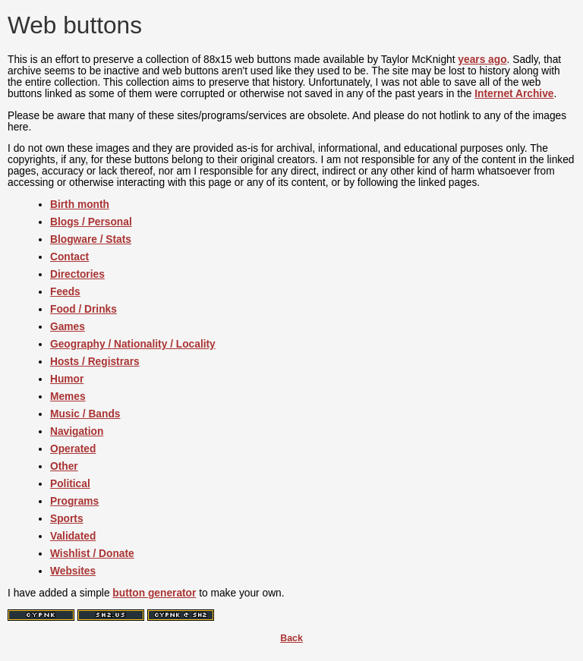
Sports (67, 518)
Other (64, 466)
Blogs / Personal (91, 222)
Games (67, 326)
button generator (154, 593)
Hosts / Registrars (95, 361)
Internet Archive (513, 93)
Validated (73, 536)
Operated (73, 449)
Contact (69, 257)
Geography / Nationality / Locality (133, 344)
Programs (74, 501)
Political (70, 483)
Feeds (65, 291)
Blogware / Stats (90, 239)
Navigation (76, 431)
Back (291, 638)
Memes (68, 396)
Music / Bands (85, 414)
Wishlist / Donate (92, 553)
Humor (67, 379)
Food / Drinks (83, 309)
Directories (77, 274)
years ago (482, 59)
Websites (73, 571)
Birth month (79, 204)
